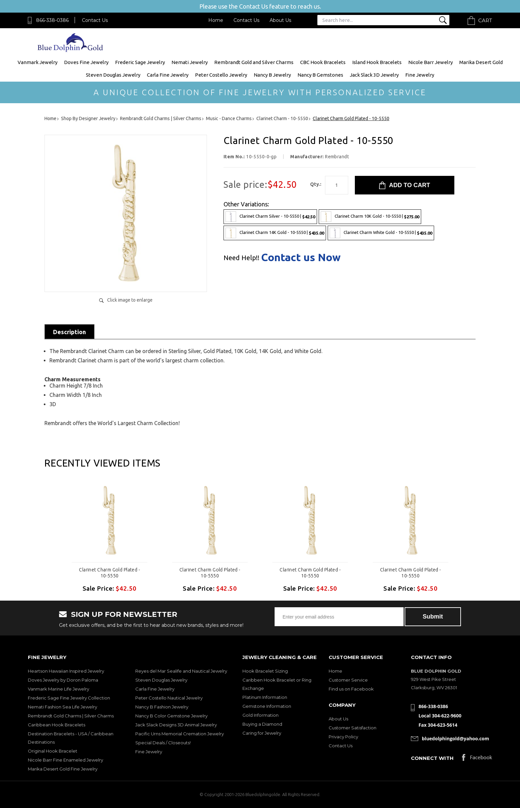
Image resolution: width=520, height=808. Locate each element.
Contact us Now (301, 257)
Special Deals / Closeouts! (163, 742)
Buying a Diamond (262, 724)
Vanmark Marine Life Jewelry (58, 689)
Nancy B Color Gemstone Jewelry (171, 715)
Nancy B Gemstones (320, 75)
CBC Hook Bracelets (323, 62)
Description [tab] (69, 332)
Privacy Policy (343, 736)
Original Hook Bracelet (52, 751)
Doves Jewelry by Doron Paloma (63, 680)
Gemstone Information (266, 706)
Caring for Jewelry (261, 733)
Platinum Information (264, 697)
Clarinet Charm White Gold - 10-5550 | (381, 233)
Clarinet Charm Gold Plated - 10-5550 (109, 572)
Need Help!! (241, 258)
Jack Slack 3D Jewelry (374, 75)
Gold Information (260, 715)
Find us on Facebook (351, 689)
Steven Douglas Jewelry (113, 75)
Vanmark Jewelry (37, 62)
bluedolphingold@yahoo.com (455, 738)
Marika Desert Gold (481, 62)
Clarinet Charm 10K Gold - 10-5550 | (370, 216)
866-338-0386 (52, 20)
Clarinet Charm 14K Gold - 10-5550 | (275, 233)
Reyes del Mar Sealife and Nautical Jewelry (181, 671)
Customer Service (348, 680)
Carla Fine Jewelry (167, 75)
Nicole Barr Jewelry (430, 62)
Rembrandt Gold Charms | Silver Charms (71, 715)
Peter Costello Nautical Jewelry (169, 697)
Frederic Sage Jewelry (140, 62)
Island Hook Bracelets (377, 62)
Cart (485, 20)
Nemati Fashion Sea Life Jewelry (62, 706)
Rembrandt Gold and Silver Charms (253, 62)
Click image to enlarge (130, 300)
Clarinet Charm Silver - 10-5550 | (270, 216)
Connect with (432, 758)
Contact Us (95, 20)
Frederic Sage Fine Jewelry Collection (69, 697)
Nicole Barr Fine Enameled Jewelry (65, 760)
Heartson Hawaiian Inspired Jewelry (66, 671)
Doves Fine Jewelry (86, 62)
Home (215, 20)
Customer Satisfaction (352, 727)
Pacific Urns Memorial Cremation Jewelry (179, 733)
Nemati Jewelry (189, 62)
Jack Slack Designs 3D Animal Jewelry (176, 724)
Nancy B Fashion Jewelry (161, 706)
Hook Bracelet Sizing (265, 671)
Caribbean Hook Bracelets (56, 724)
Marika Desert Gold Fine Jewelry (63, 768)
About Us (280, 20)
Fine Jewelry (419, 75)
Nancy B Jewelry (272, 75)
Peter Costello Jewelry (221, 75)
